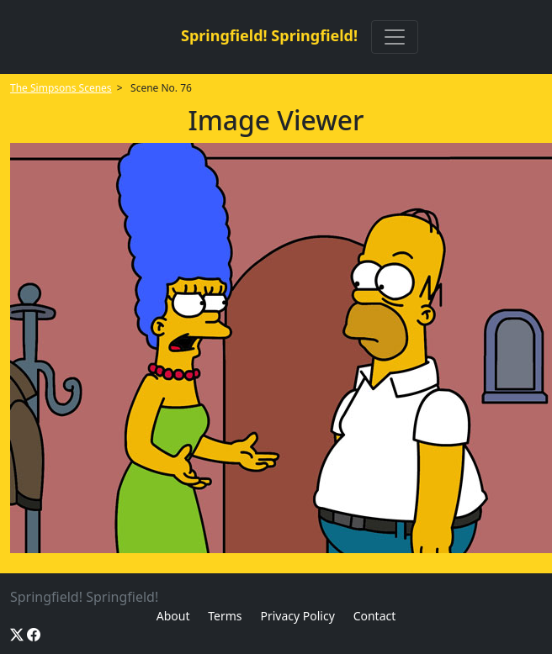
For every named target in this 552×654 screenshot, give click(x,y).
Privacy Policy (297, 616)
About (173, 616)
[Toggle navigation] (394, 37)
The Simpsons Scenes (61, 88)
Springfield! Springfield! (269, 35)
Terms (225, 616)
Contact (374, 616)
